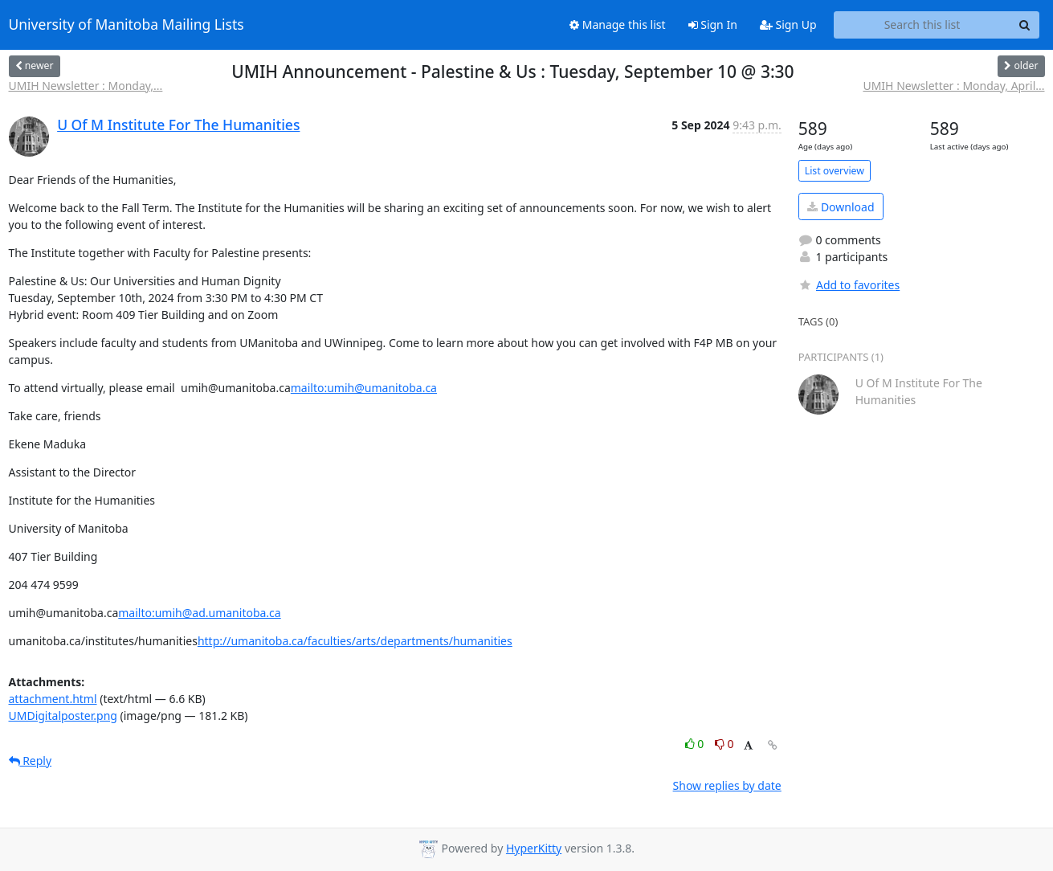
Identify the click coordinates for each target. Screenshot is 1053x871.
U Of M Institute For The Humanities (178, 124)
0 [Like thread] (696, 743)
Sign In (712, 24)
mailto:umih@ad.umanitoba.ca (199, 612)
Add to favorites (849, 284)
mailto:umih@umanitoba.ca (364, 387)
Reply (30, 760)
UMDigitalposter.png (63, 715)
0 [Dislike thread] (724, 743)
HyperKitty (533, 848)
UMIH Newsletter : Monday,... (86, 85)
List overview (834, 171)
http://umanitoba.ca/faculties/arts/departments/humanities (355, 640)
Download (840, 207)
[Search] (1024, 25)
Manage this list (617, 24)
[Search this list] (922, 25)
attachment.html (53, 698)
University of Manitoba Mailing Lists (126, 25)
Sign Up (788, 24)
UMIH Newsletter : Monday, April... (953, 85)
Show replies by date (727, 785)
